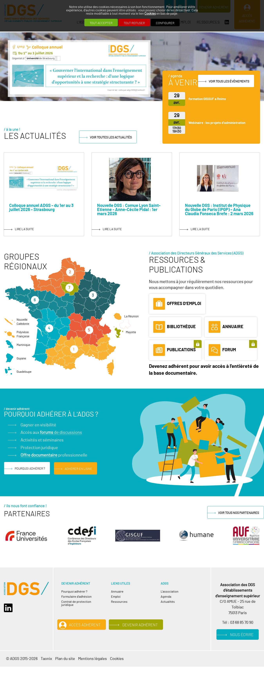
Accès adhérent (85, 625)
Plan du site (65, 659)
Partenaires (27, 513)
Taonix (46, 659)
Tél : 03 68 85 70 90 (237, 622)
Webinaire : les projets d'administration (216, 123)
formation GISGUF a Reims (207, 99)
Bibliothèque (181, 326)
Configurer (165, 23)
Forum (229, 350)
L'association (169, 591)
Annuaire (232, 326)
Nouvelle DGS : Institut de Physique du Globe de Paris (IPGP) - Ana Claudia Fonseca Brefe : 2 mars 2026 (219, 209)
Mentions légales (92, 659)
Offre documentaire (39, 455)
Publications (181, 350)
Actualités (168, 601)
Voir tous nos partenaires (238, 512)
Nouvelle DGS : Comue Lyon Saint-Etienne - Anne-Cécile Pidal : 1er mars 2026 (128, 209)
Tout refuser (134, 23)
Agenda (166, 596)
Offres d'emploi (184, 303)
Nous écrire (242, 635)
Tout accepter (101, 23)
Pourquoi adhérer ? (30, 468)
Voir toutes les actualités (113, 137)
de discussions (61, 432)
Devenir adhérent (141, 625)
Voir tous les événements (229, 81)
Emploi (116, 596)
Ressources (119, 601)
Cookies (150, 13)
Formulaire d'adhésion (76, 596)
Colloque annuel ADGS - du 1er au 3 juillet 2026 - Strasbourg (41, 207)
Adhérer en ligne (78, 468)
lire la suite (24, 229)
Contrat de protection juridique (76, 603)
